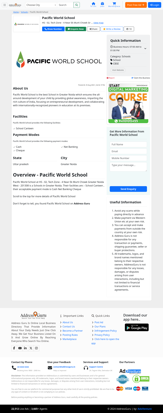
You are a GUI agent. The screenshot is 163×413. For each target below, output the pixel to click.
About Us (68, 322)
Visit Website (118, 70)
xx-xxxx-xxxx (23, 367)
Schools (24, 12)
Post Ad (98, 322)
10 (129, 29)
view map (98, 22)
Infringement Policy (105, 330)
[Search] (65, 5)
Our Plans (100, 326)
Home (16, 12)
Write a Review (112, 29)
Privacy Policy (102, 335)
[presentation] (132, 178)
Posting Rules (70, 335)
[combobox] (41, 5)
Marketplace (69, 339)
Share (93, 29)
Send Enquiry (128, 189)
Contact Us (69, 326)
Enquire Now (76, 29)
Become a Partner (73, 330)
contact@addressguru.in (64, 367)
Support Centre (96, 367)
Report (111, 78)
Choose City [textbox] (33, 5)
